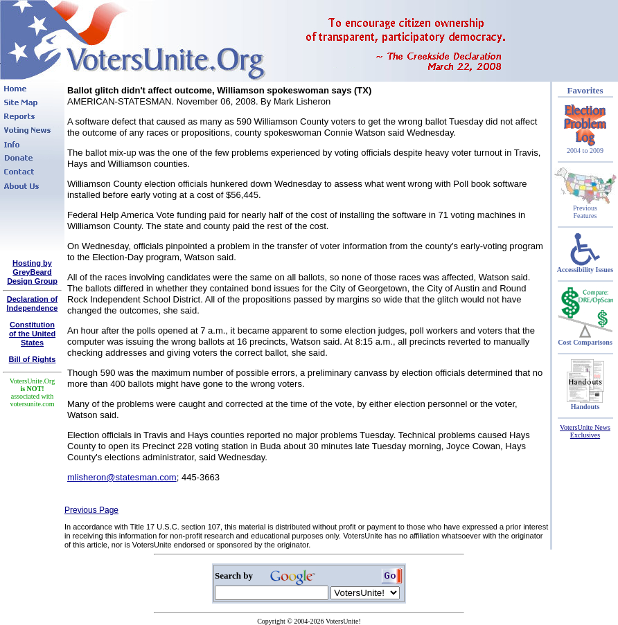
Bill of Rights (32, 359)
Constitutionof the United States (32, 333)
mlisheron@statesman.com (122, 477)
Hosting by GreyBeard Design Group (32, 272)
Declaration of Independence (32, 303)
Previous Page (91, 510)
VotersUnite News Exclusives (585, 431)
